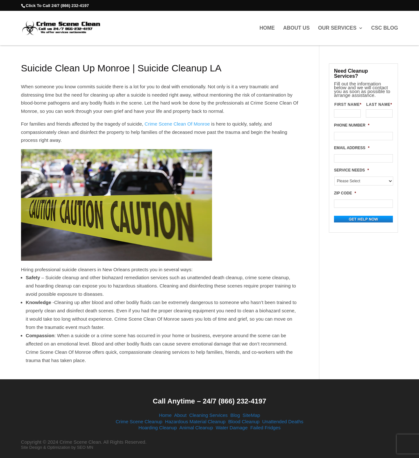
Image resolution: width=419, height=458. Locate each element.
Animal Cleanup (196, 427)
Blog (235, 415)
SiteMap (251, 415)
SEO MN (85, 447)
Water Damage (231, 427)
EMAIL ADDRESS (351, 148)
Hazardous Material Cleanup (195, 421)
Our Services (337, 28)
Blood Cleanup (243, 421)
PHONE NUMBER (351, 125)
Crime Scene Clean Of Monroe (177, 124)
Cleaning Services (208, 415)
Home (267, 28)
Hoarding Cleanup (157, 427)
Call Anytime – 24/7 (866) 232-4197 (209, 401)
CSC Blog (384, 28)
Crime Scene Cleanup (139, 421)
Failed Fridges (265, 427)
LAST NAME (379, 104)
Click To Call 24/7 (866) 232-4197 (57, 5)
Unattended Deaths (282, 421)
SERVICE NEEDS (351, 170)
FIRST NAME (347, 104)
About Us (296, 28)
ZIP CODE (345, 193)
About (180, 415)
